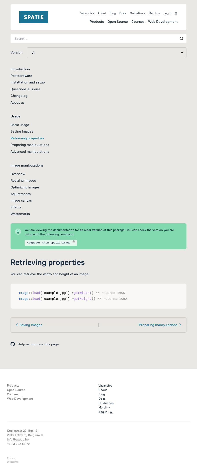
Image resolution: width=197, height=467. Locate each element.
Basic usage (20, 125)
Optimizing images (25, 187)
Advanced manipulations (30, 151)
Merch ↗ (154, 13)
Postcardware (21, 75)
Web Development (163, 21)
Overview (18, 174)
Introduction (20, 69)
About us (18, 102)
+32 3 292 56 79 (18, 444)
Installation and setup (28, 82)
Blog (112, 13)
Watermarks (20, 213)
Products (97, 21)
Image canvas (21, 200)
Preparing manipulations (30, 144)
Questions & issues (26, 89)
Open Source (117, 21)
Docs (122, 13)
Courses (138, 21)
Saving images (22, 131)
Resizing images (23, 180)
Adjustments (21, 194)
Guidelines (137, 13)
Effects (16, 207)
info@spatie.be (18, 439)
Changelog (19, 95)
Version (17, 52)
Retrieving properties (27, 138)
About (102, 13)
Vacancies (87, 13)
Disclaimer (13, 461)
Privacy (11, 458)
